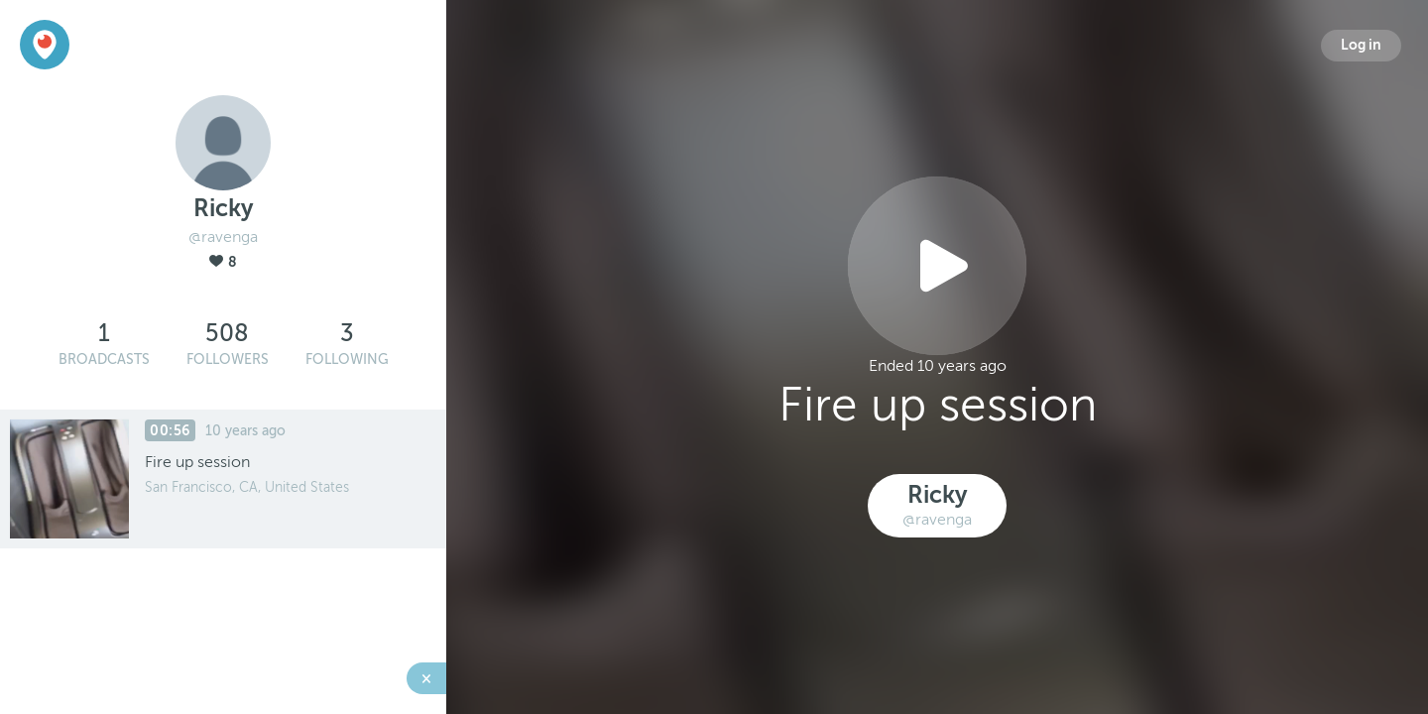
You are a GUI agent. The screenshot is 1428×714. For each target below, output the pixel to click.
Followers (227, 359)
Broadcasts (104, 359)
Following (347, 359)
